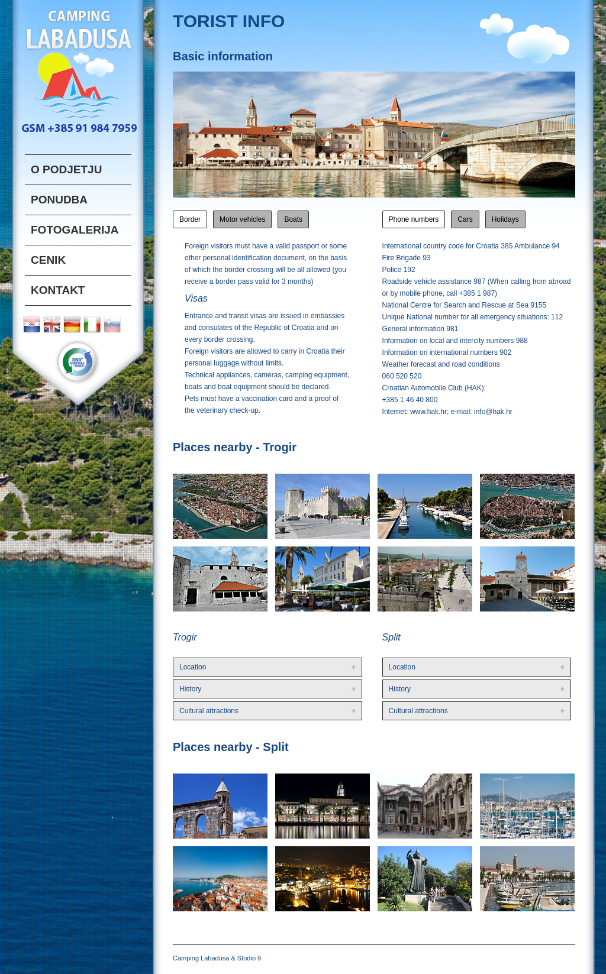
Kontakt (58, 290)
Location (192, 667)
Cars (464, 219)
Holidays (505, 219)
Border (190, 219)
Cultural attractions (208, 711)
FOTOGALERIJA (75, 229)
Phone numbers (414, 219)
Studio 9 (249, 958)
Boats (293, 219)
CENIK (48, 260)
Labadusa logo (78, 67)
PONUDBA (59, 199)
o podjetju (66, 169)
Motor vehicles (242, 219)
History (190, 689)
